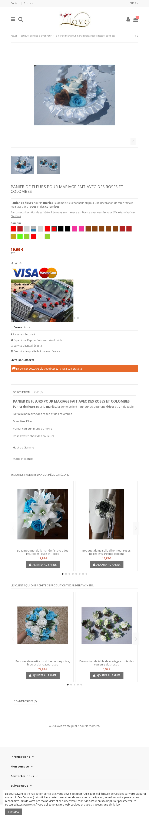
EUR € (134, 3)
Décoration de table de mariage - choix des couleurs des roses (106, 663)
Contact (15, 3)
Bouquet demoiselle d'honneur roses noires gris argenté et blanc (106, 552)
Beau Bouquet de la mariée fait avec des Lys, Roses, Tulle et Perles (42, 552)
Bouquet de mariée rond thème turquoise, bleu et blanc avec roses (43, 663)
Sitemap (28, 3)
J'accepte (13, 811)
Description (21, 392)
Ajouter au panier (43, 564)
